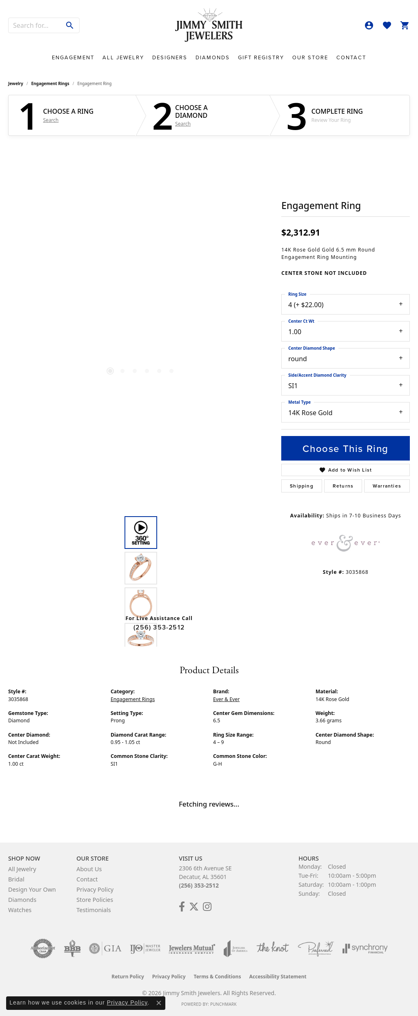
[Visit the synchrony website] (365, 948)
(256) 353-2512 (159, 627)
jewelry (15, 83)
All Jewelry (123, 57)
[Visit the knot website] (272, 948)
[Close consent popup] (158, 1002)
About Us (89, 869)
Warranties (387, 485)
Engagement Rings (50, 83)
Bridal (16, 879)
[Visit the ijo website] (145, 948)
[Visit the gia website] (105, 948)
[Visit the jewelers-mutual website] (192, 948)
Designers (169, 57)
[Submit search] (70, 25)
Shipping (302, 485)
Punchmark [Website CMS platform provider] (223, 1004)
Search (51, 120)
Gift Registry (261, 57)
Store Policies (94, 900)
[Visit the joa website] (235, 948)
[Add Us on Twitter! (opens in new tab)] (194, 907)
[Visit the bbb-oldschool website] (72, 948)
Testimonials (93, 910)
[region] (140, 266)
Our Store (310, 57)
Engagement (73, 57)
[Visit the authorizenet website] (43, 948)
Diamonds (213, 57)
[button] (369, 25)
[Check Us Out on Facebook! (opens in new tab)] (182, 907)
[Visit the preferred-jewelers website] (316, 948)
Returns (343, 485)
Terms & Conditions (217, 976)
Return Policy (127, 976)
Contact (351, 57)
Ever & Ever (226, 699)
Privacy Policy (94, 889)
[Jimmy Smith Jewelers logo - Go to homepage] (209, 25)
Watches (19, 910)
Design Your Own (32, 889)
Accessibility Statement (277, 976)
